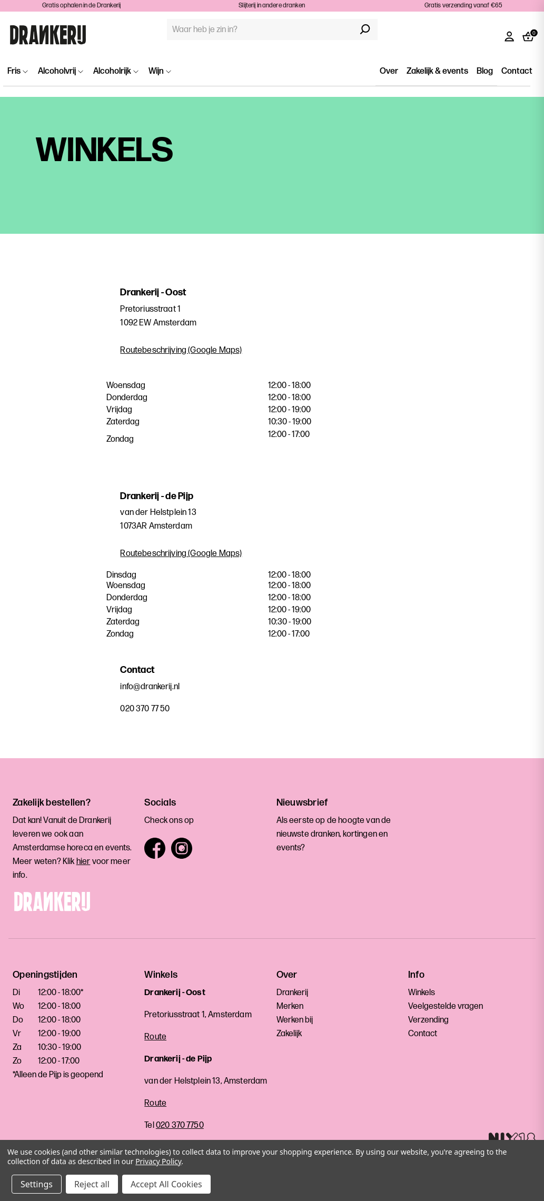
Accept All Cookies (166, 1184)
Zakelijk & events (437, 71)
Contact (516, 71)
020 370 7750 (180, 1125)
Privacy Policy (158, 1161)
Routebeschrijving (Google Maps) (181, 350)
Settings (37, 1184)
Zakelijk (289, 1034)
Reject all (92, 1184)
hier (83, 862)
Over (389, 71)
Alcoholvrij (60, 71)
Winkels (421, 993)
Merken (289, 1006)
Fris (17, 71)
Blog (485, 71)
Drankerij (292, 993)
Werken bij (294, 1020)
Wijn (160, 71)
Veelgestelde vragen (445, 1006)
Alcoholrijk (116, 71)
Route (155, 1037)
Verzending (428, 1020)
